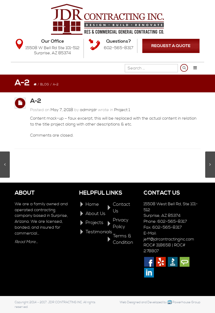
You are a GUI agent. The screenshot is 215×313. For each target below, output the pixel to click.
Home (92, 204)
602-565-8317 (118, 47)
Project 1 (122, 109)
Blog (44, 84)
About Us (95, 214)
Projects (94, 223)
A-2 (35, 101)
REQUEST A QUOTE (171, 45)
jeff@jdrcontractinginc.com (169, 239)
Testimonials (99, 232)
